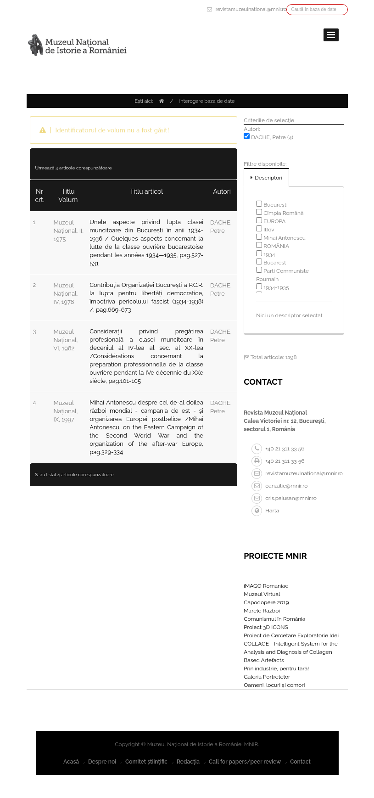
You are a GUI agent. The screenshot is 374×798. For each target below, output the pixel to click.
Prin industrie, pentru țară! (276, 668)
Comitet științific (146, 762)
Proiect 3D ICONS (266, 627)
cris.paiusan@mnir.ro (284, 498)
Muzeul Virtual (262, 594)
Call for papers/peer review (245, 762)
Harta (265, 510)
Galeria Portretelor (267, 677)
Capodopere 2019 (266, 602)
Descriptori (268, 177)
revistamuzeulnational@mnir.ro (251, 9)
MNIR (251, 744)
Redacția (188, 762)
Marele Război (262, 610)
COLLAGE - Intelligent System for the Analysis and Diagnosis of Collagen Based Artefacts (291, 652)
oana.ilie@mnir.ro (279, 486)
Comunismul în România (274, 619)
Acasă (71, 762)
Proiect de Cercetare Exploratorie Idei (291, 635)
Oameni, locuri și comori (274, 685)
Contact (300, 762)
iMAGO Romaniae (266, 586)
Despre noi (102, 762)
